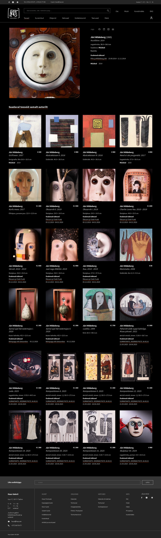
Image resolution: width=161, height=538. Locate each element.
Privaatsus (129, 511)
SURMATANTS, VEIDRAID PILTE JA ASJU (134, 341)
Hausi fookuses (47, 499)
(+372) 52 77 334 (40, 2)
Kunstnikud (39, 18)
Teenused (95, 18)
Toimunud (74, 503)
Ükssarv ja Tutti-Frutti (54, 219)
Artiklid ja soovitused (48, 522)
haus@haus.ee (59, 2)
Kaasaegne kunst (47, 503)
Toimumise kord (76, 514)
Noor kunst (45, 507)
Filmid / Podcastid (77, 511)
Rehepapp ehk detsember (18, 341)
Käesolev (74, 499)
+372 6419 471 (16, 525)
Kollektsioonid (80, 18)
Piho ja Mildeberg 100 (99, 58)
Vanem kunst (46, 511)
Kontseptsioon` (103, 507)
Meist (128, 507)
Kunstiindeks (139, 11)
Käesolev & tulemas (104, 499)
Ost (117, 11)
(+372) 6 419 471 (30, 2)
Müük (126, 11)
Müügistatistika (76, 507)
